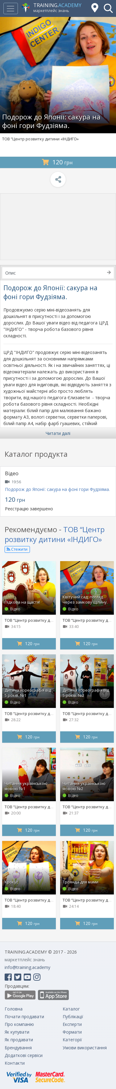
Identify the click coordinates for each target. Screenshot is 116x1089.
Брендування (18, 1048)
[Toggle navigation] (10, 8)
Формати (72, 1032)
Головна (14, 1009)
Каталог (71, 1009)
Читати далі (58, 433)
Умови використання (85, 1048)
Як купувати (17, 1032)
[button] (108, 8)
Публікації (73, 1016)
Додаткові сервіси (24, 1055)
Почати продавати (24, 1016)
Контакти (15, 1063)
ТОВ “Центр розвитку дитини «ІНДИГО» (40, 139)
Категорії (72, 1040)
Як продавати (19, 1040)
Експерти (72, 1024)
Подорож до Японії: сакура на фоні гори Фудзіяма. (57, 489)
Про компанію (19, 1024)
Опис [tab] (58, 273)
